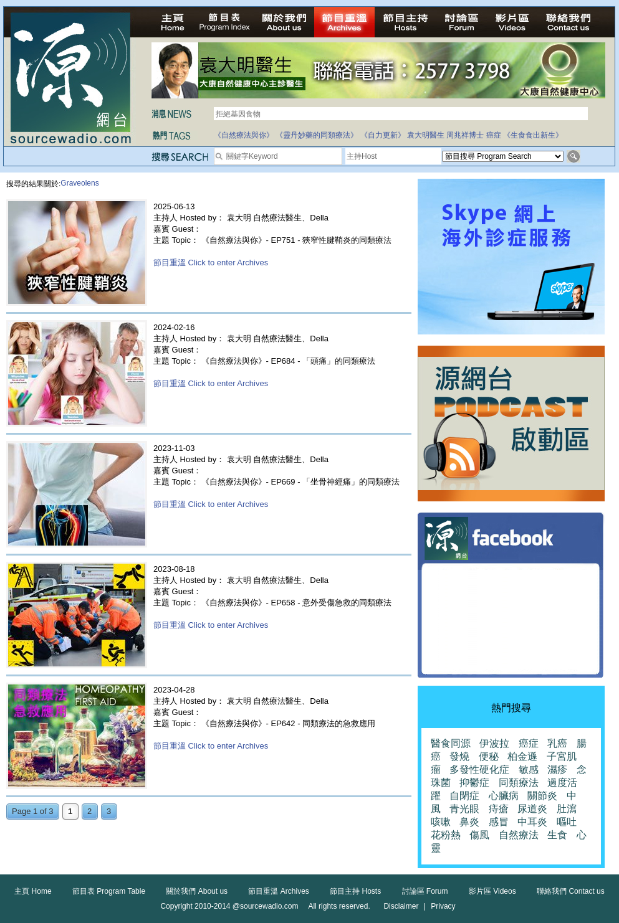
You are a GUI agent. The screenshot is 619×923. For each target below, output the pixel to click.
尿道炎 (532, 808)
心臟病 (504, 795)
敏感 (529, 769)
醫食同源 (451, 743)
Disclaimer (400, 906)
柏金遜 (522, 756)
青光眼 (464, 808)
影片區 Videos (492, 891)
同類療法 (519, 782)
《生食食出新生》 (533, 135)
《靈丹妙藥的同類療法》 (317, 135)
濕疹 (557, 769)
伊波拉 (494, 743)
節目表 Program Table (108, 891)
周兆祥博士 (465, 135)
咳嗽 (441, 822)
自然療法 (519, 835)
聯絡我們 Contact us (571, 891)
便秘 (489, 756)
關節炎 (542, 795)
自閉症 (464, 795)
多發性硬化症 (479, 769)
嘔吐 (567, 822)
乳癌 (557, 743)
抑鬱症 (474, 782)
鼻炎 (469, 822)
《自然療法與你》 (244, 135)
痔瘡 (499, 808)
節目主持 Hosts (355, 891)
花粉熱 (446, 835)
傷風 (479, 835)
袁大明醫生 (425, 135)
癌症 (493, 135)
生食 (557, 835)
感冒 (499, 822)
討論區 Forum (425, 891)
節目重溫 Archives (278, 891)
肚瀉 (567, 808)
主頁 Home (32, 891)
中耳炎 (532, 822)
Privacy (443, 906)
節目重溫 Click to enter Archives (210, 262)
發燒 (459, 756)
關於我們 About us (197, 891)
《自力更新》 (382, 135)
